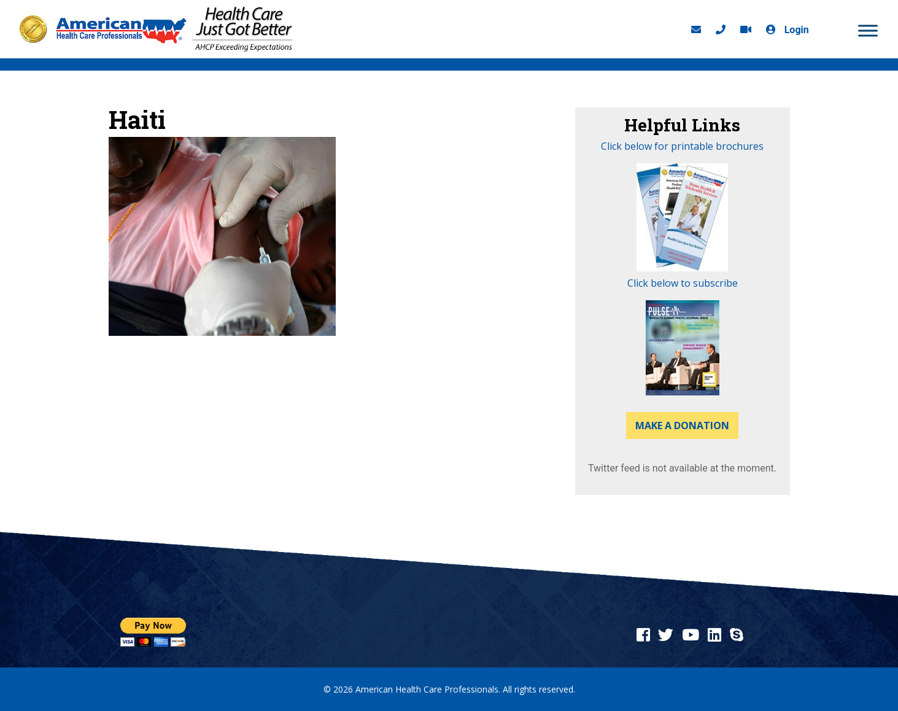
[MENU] (868, 30)
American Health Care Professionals (426, 689)
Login (784, 30)
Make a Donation (682, 425)
